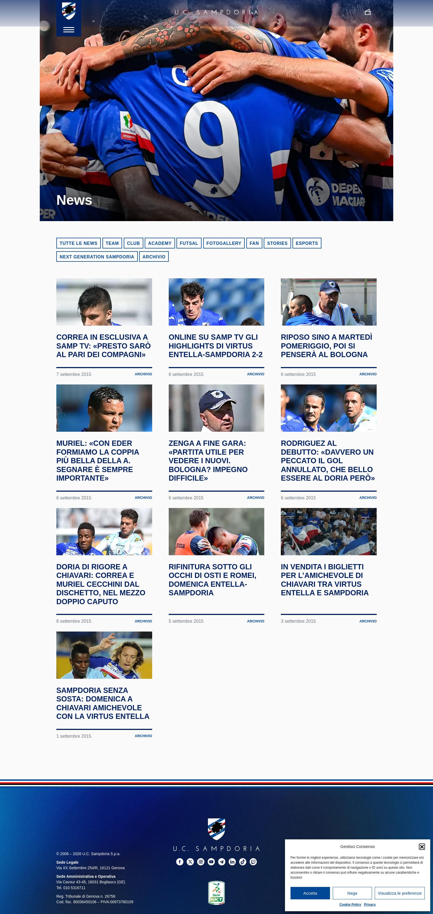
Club (133, 243)
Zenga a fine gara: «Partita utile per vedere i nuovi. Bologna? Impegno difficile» (213, 503)
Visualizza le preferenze (400, 893)
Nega (352, 893)
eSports (307, 243)
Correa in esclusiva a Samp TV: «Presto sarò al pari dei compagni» (103, 362)
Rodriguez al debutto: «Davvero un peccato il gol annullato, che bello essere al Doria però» (326, 507)
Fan (254, 243)
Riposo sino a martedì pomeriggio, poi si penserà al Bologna (322, 367)
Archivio (153, 257)
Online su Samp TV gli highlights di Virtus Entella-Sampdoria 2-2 (211, 362)
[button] (422, 846)
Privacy (370, 905)
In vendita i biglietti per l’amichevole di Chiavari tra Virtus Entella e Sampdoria (327, 647)
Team (112, 243)
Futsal (189, 243)
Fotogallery (224, 243)
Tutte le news (78, 243)
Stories (277, 243)
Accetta (310, 893)
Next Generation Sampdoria (97, 257)
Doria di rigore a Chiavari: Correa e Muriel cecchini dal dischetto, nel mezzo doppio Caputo (102, 651)
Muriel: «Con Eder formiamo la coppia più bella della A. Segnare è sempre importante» (102, 503)
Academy (159, 243)
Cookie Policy (350, 905)
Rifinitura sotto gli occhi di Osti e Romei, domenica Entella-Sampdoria (215, 643)
